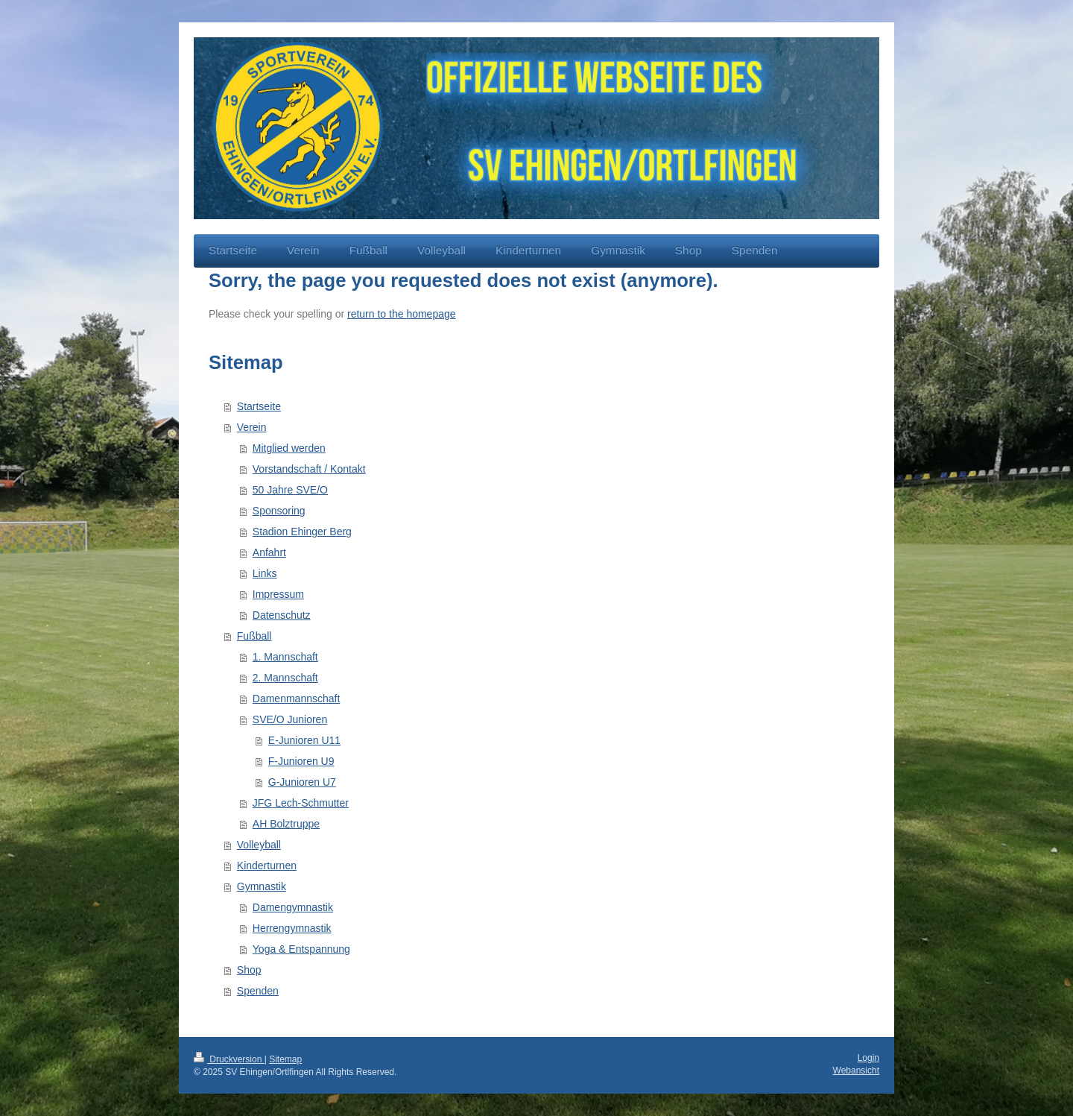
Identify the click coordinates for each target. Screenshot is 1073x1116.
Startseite (259, 406)
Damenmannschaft (297, 698)
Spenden (258, 991)
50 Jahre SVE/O (290, 490)
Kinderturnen (267, 865)
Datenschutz (282, 615)
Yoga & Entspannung (301, 949)
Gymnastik (261, 886)
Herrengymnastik (292, 928)
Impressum (278, 594)
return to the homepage (401, 314)
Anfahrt (269, 552)
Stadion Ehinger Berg (302, 531)
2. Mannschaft (285, 678)
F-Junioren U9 (301, 761)
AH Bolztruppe (286, 824)
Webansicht (856, 1070)
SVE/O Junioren (290, 719)
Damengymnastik (293, 907)
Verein (252, 427)
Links (265, 573)
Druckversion (229, 1059)
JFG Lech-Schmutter (301, 803)
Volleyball (259, 845)
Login (868, 1058)
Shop (249, 970)
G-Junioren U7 (302, 782)
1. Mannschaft (285, 657)
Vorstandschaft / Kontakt (309, 469)
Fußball (254, 636)
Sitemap (285, 1059)
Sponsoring (279, 511)
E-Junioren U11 (304, 740)
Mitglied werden (289, 448)
